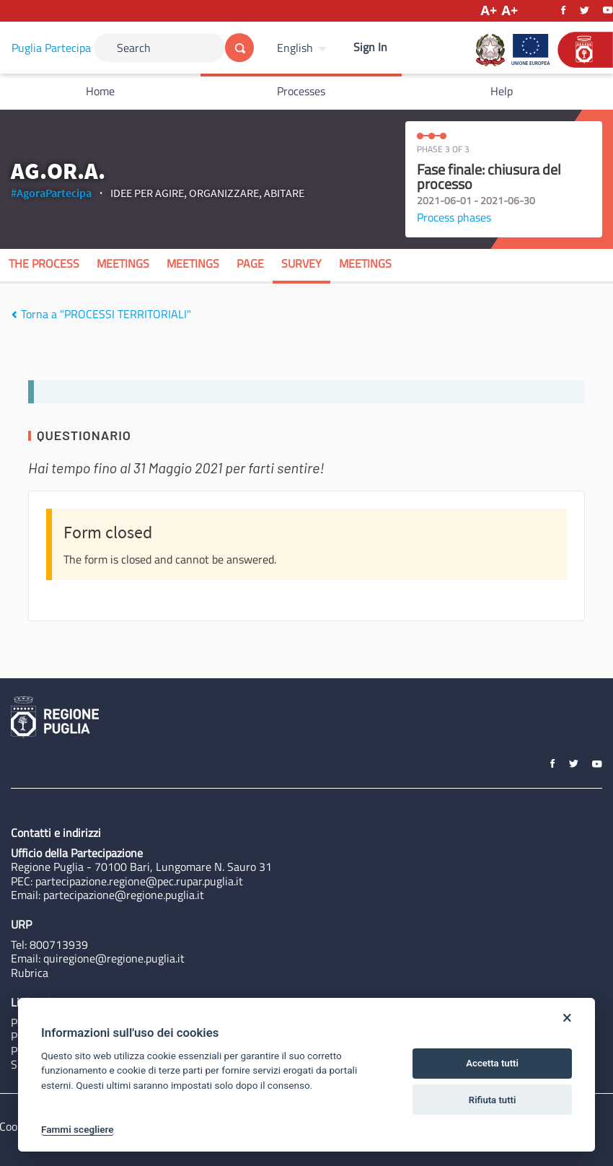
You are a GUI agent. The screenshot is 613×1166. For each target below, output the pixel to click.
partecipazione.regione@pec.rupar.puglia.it (139, 881)
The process (44, 263)
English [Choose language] (295, 47)
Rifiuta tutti (492, 1100)
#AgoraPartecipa (51, 192)
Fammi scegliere (77, 1129)
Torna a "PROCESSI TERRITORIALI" (101, 314)
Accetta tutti (492, 1063)
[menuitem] (303, 47)
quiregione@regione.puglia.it (114, 958)
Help (501, 91)
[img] (14, 314)
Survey (301, 263)
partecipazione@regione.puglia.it (123, 894)
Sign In (370, 47)
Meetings (123, 263)
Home (100, 91)
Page (250, 263)
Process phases (454, 217)
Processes (301, 91)
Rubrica (29, 972)
